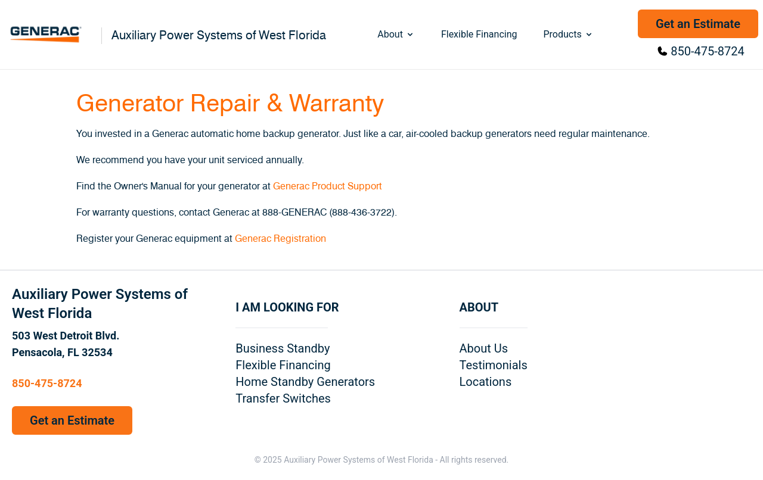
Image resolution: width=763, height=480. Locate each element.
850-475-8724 (707, 51)
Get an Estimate (698, 24)
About (396, 34)
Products (568, 34)
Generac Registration (280, 239)
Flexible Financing (479, 34)
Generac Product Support (327, 186)
